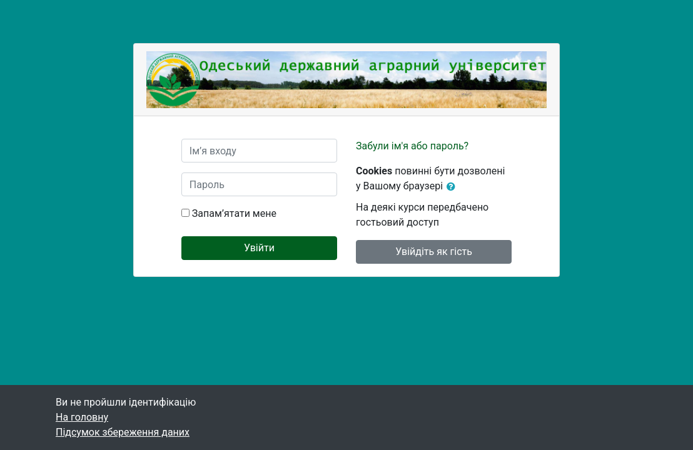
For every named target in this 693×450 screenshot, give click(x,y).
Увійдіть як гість (433, 252)
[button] (453, 187)
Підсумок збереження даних (123, 432)
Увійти (259, 248)
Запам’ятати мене (234, 213)
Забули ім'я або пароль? (412, 146)
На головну (82, 417)
